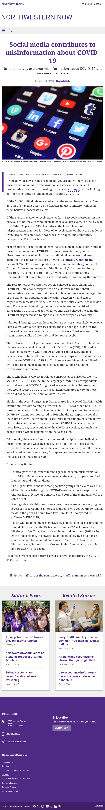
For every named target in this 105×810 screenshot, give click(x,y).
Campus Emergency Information (16, 770)
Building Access (9, 766)
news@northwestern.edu (16, 741)
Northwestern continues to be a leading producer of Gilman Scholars (25, 657)
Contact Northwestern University (16, 779)
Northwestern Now (36, 17)
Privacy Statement (10, 783)
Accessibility (7, 762)
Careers (5, 775)
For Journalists (91, 4)
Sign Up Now (61, 728)
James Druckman (76, 260)
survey (72, 189)
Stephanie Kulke (63, 81)
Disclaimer (99, 806)
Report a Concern (9, 787)
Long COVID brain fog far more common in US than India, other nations (79, 641)
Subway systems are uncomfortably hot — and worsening (22, 676)
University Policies (10, 791)
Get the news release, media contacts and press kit (67, 575)
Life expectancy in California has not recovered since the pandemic (77, 676)
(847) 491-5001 (13, 734)
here (41, 556)
